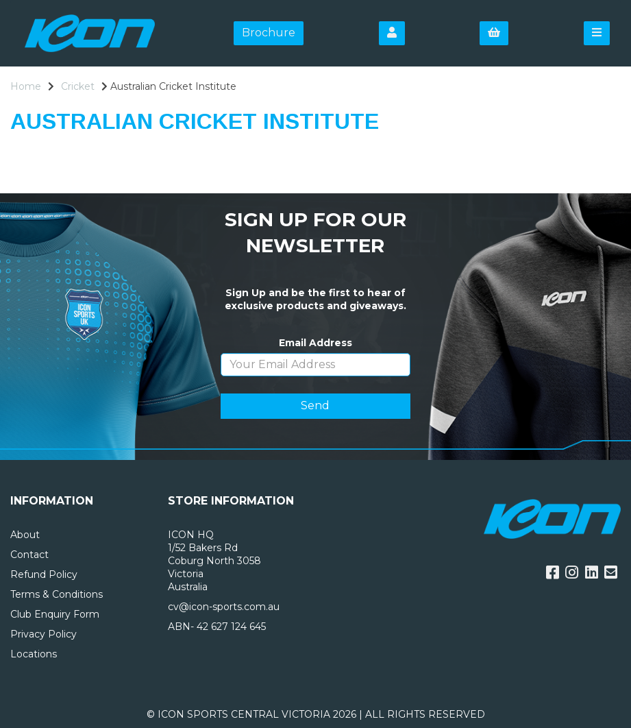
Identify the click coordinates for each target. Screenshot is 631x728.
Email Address (315, 343)
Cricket (78, 86)
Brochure (268, 32)
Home (25, 86)
